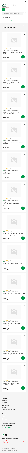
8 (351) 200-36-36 (14, 5)
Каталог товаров (11, 25)
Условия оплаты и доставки (8, 409)
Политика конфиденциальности (9, 450)
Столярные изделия (21, 25)
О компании (4, 400)
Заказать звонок (6, 427)
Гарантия (4, 411)
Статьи (3, 416)
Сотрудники (4, 402)
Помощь (4, 407)
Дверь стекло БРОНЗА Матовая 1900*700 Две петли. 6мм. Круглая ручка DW (12, 203)
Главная (4, 25)
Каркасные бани (6, 17)
